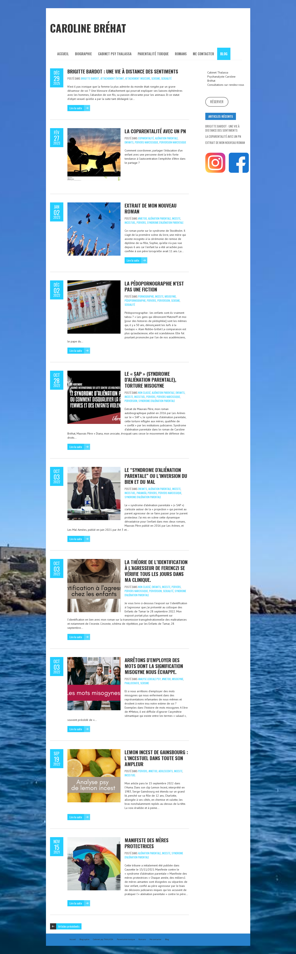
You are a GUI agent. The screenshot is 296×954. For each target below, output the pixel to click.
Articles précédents (68, 926)
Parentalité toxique (153, 53)
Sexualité (166, 78)
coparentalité (146, 138)
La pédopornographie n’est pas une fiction (154, 286)
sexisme (155, 78)
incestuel (130, 222)
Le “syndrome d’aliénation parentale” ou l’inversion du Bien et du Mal (156, 475)
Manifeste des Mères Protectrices (147, 843)
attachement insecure (137, 78)
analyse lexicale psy (149, 679)
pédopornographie (135, 300)
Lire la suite (75, 108)
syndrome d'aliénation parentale (165, 222)
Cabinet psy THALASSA (115, 53)
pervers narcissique (146, 142)
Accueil (63, 53)
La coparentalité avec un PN (155, 131)
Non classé (144, 393)
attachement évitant (112, 78)
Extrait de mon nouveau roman (150, 208)
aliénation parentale (166, 138)
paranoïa (141, 493)
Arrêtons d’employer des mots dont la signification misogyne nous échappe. (154, 665)
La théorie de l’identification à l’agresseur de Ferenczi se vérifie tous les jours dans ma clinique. (156, 570)
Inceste (176, 218)
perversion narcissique (172, 142)
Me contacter (203, 53)
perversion (163, 300)
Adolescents (166, 771)
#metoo (142, 218)
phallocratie (132, 683)
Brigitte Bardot (90, 78)
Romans (181, 53)
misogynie (170, 296)
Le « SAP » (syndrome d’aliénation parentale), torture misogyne (150, 379)
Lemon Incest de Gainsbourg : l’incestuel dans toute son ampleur (156, 758)
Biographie (83, 53)
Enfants (129, 142)
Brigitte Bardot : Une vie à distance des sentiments (122, 71)
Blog (223, 53)
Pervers (141, 222)
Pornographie (146, 296)
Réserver (216, 101)
